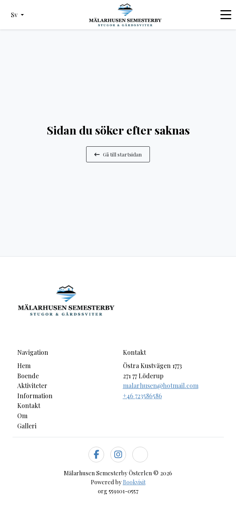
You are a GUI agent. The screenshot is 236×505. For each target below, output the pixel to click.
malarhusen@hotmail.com (160, 385)
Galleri (26, 426)
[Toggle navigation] (225, 15)
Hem (24, 365)
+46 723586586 (142, 396)
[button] (17, 15)
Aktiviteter (32, 385)
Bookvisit (134, 482)
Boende (28, 376)
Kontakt (28, 405)
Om (22, 416)
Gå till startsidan (118, 154)
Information (34, 396)
